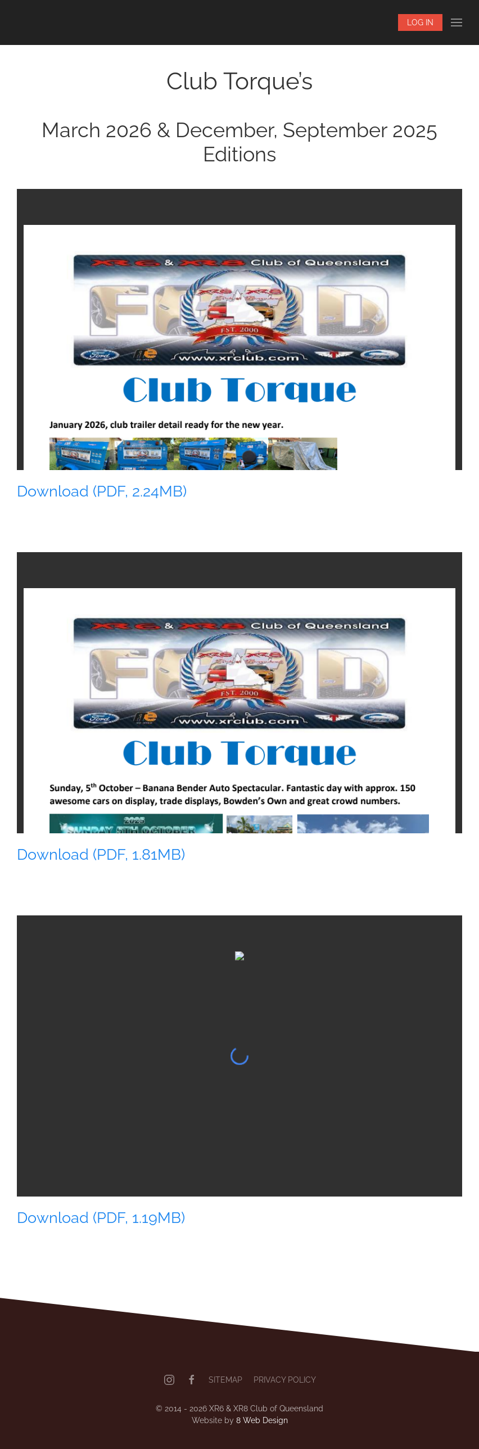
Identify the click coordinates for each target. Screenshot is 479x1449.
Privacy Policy (285, 1379)
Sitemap (225, 1379)
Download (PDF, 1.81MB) (101, 854)
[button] (456, 22)
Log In (420, 22)
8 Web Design (262, 1420)
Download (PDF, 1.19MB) (101, 1217)
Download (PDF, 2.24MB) (102, 491)
